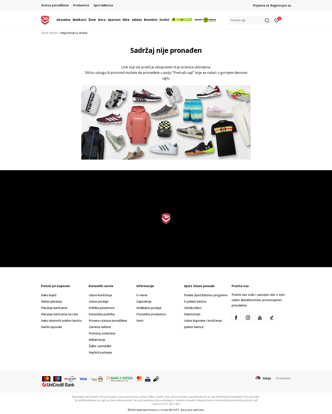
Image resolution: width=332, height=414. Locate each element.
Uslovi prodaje (98, 301)
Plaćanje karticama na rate (59, 314)
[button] (249, 20)
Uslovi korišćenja (100, 295)
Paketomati (192, 314)
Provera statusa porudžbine (108, 321)
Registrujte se (280, 5)
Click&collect (193, 308)
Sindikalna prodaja (148, 308)
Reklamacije (97, 340)
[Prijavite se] (276, 20)
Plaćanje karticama (54, 308)
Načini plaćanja (51, 301)
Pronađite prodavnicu (151, 314)
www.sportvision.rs (147, 410)
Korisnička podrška (102, 314)
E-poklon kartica (195, 301)
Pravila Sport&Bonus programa (205, 295)
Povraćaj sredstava (102, 333)
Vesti (139, 321)
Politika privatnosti (102, 308)
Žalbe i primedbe (100, 346)
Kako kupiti (48, 295)
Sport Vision (49, 33)
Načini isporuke (51, 327)
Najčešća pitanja (100, 352)
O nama (141, 295)
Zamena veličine (100, 327)
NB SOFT (174, 410)
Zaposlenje (144, 301)
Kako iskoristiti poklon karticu (61, 321)
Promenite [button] (283, 378)
